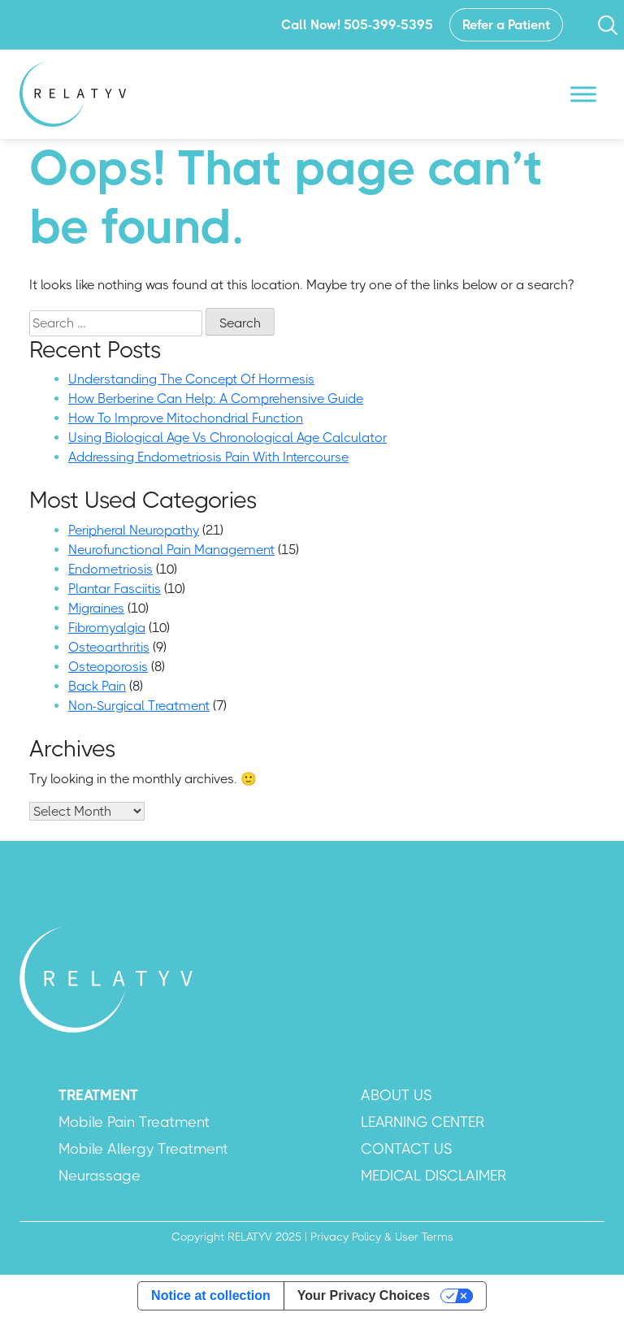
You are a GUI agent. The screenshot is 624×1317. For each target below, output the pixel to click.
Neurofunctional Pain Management (171, 549)
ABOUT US (396, 1095)
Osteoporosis (108, 666)
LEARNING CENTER (422, 1122)
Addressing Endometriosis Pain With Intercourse (208, 457)
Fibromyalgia (106, 627)
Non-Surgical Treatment (139, 705)
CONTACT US (406, 1149)
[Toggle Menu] (583, 94)
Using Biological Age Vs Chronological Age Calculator (227, 437)
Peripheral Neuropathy (133, 530)
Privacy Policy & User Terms (381, 1236)
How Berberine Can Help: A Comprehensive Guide (215, 398)
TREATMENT (98, 1095)
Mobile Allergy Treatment (143, 1149)
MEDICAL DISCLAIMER (433, 1176)
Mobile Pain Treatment (134, 1122)
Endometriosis (110, 569)
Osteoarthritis (109, 647)
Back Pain (97, 686)
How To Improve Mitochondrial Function (185, 418)
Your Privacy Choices (363, 1295)
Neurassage (99, 1176)
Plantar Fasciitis (114, 588)
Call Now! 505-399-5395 (357, 24)
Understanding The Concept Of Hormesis (191, 379)
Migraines (96, 608)
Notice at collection (211, 1295)
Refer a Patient (506, 24)
